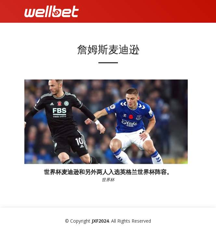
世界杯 (108, 181)
